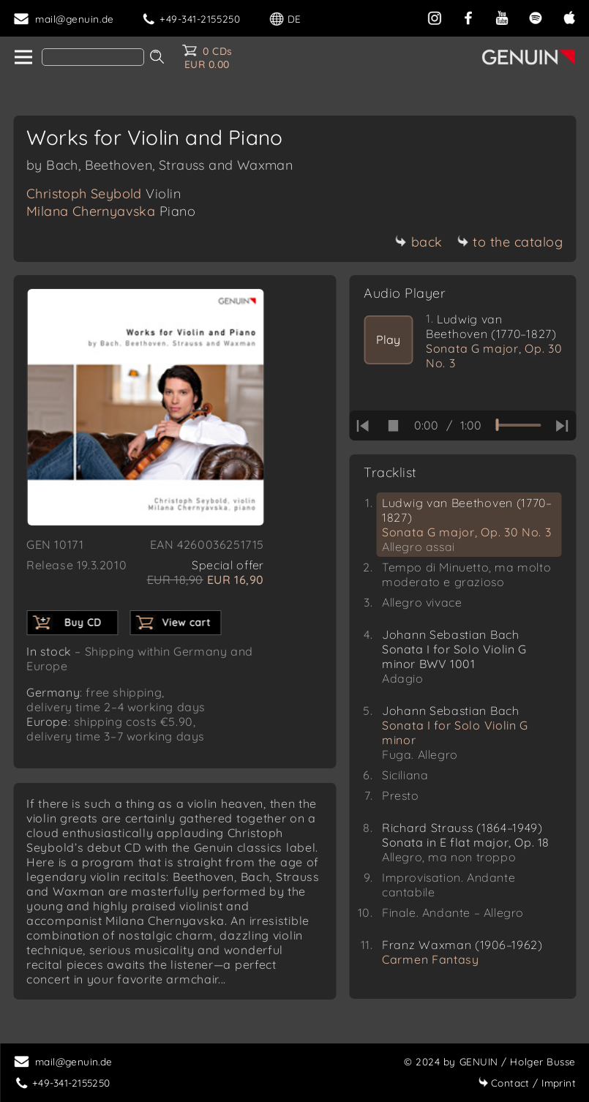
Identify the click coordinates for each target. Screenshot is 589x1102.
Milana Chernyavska (110, 211)
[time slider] (518, 425)
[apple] (569, 16)
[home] (22, 57)
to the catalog (510, 241)
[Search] (93, 57)
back (419, 241)
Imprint (527, 1082)
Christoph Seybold (103, 193)
